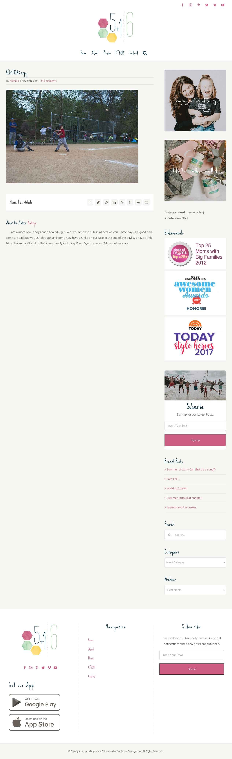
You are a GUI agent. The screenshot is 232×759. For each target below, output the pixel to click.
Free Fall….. (173, 479)
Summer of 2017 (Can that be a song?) (191, 469)
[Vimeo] (49, 667)
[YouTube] (55, 667)
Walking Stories (177, 488)
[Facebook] (24, 667)
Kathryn (14, 81)
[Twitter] (43, 667)
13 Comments (48, 81)
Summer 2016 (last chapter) (185, 498)
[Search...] (195, 535)
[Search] (170, 535)
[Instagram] (30, 667)
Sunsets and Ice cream (181, 507)
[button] (145, 53)
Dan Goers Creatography (128, 751)
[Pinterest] (37, 667)
